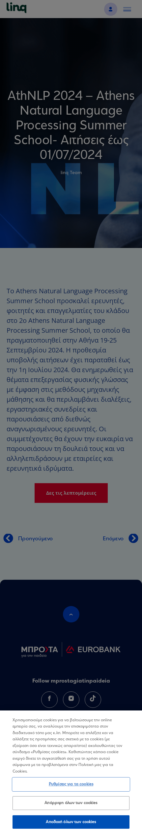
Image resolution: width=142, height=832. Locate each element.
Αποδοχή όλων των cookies (71, 824)
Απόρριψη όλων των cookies (70, 805)
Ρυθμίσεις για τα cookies (71, 787)
